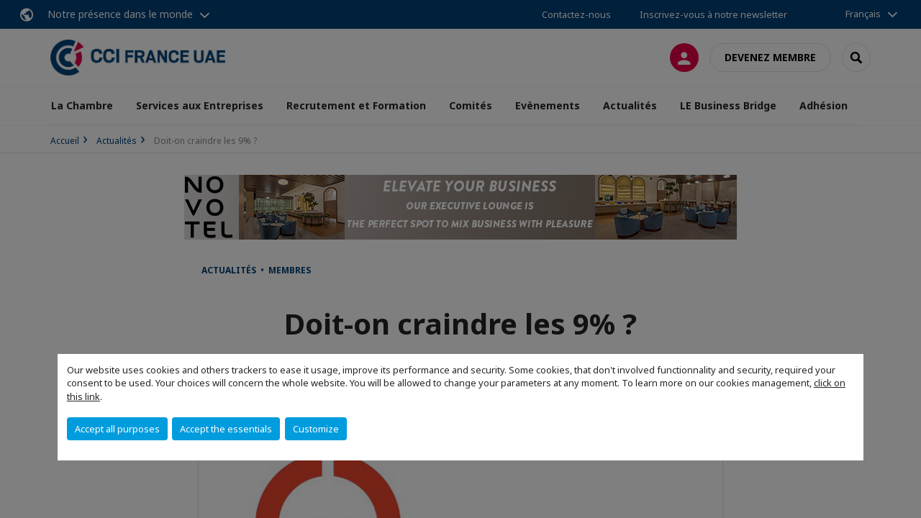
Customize (316, 428)
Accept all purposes (117, 428)
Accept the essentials (226, 428)
